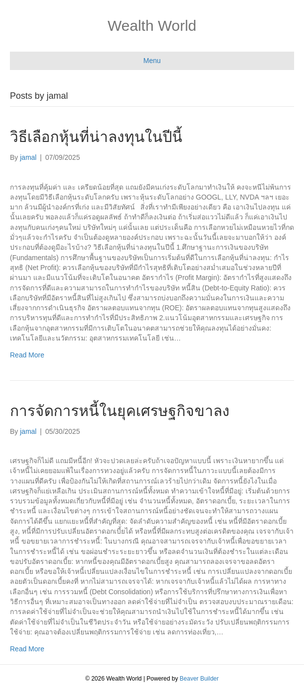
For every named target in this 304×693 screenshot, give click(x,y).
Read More (27, 355)
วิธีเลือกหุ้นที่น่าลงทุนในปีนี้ (96, 137)
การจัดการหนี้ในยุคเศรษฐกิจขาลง (120, 411)
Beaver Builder (199, 678)
